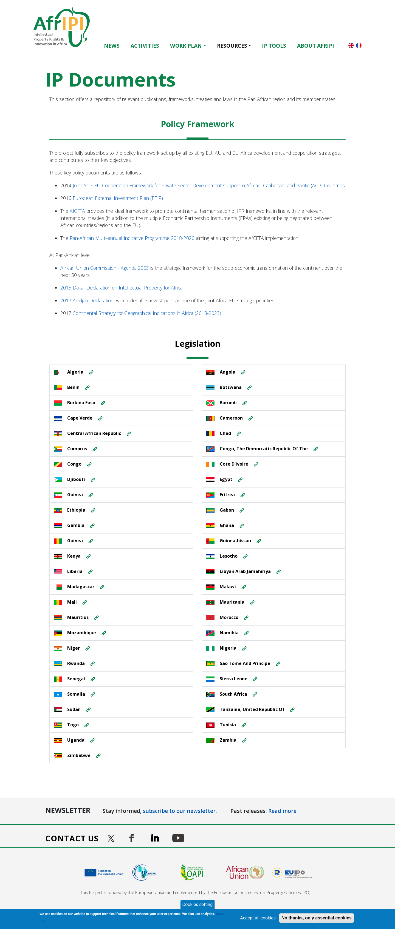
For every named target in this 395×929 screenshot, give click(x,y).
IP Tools (274, 45)
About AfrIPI (315, 45)
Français (359, 45)
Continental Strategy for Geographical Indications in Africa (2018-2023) (147, 313)
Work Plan (186, 45)
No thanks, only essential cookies (316, 918)
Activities (145, 45)
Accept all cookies (258, 918)
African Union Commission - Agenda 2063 (104, 268)
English (351, 45)
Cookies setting (197, 904)
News (112, 45)
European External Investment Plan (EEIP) (118, 198)
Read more (282, 811)
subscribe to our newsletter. (180, 811)
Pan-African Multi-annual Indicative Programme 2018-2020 (132, 238)
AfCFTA (77, 211)
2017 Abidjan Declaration (87, 300)
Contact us (72, 838)
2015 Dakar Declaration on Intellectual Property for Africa (121, 287)
